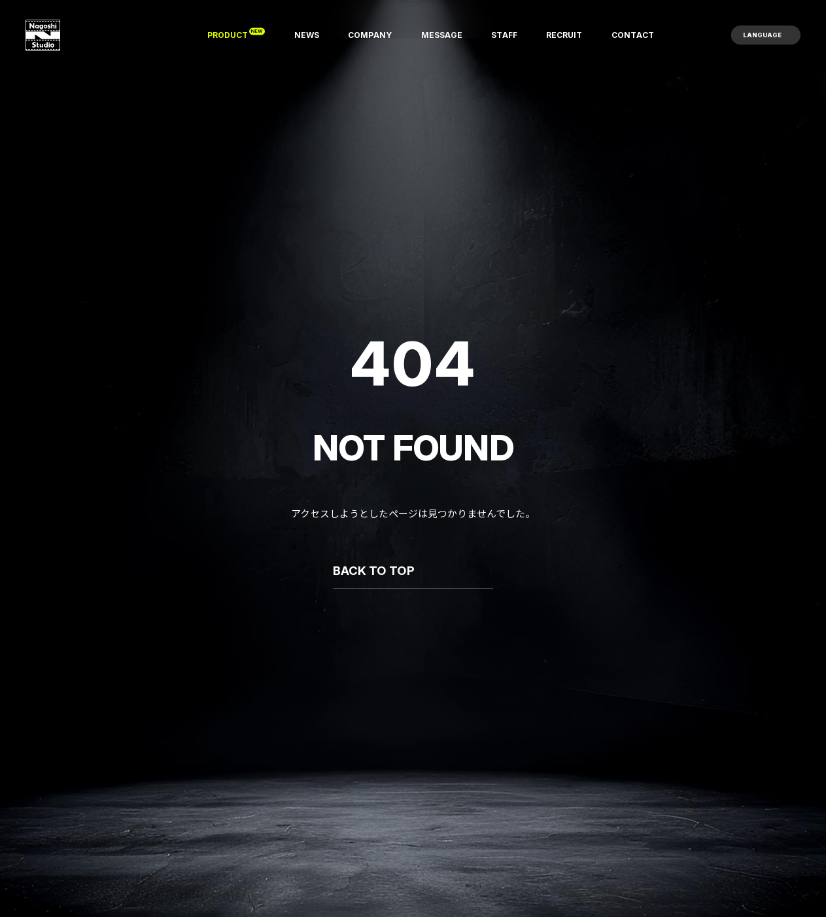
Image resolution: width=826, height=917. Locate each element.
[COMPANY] (370, 35)
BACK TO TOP (374, 571)
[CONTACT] (632, 35)
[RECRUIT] (564, 35)
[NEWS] (306, 35)
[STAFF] (504, 35)
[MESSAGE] (441, 35)
